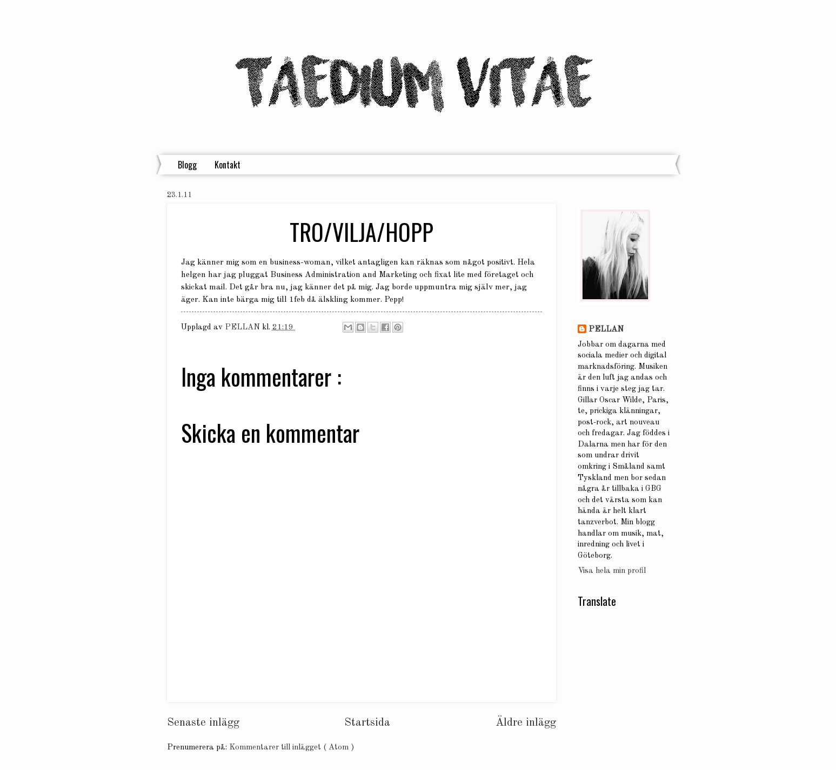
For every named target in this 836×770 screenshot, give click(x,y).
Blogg (187, 164)
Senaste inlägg (203, 722)
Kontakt (227, 164)
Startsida (367, 722)
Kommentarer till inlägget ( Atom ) (291, 748)
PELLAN (606, 330)
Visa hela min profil (612, 571)
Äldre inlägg (526, 722)
